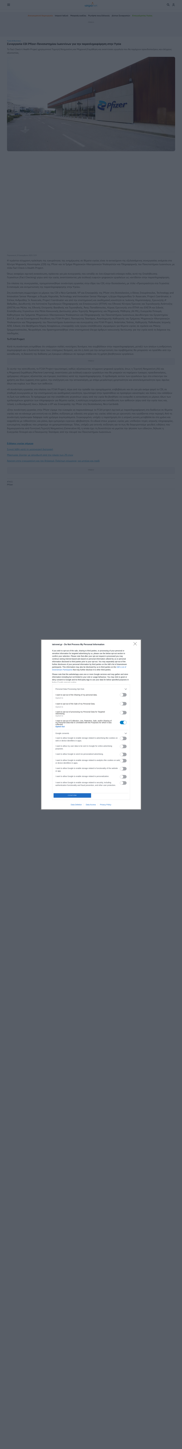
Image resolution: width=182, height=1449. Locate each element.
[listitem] (91, 689)
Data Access (91, 805)
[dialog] (91, 725)
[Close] (135, 644)
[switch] (123, 695)
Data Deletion (76, 805)
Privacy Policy (105, 805)
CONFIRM (72, 795)
